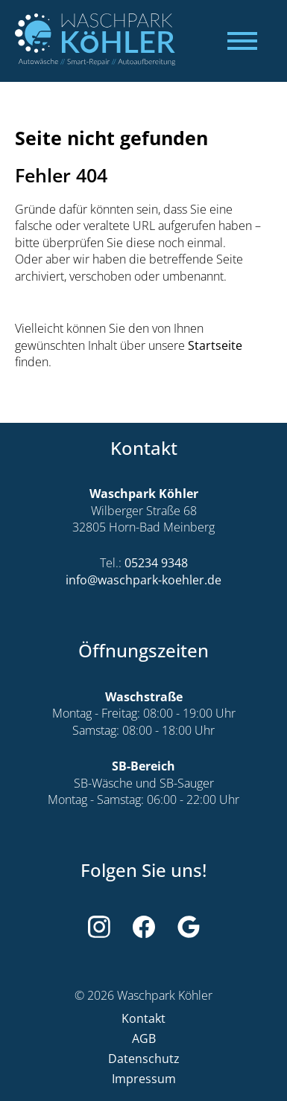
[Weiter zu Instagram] (99, 927)
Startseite (215, 346)
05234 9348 (156, 563)
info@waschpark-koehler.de (143, 580)
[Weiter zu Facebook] (144, 927)
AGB (144, 1039)
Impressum (144, 1079)
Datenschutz (144, 1059)
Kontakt (143, 1019)
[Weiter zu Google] (188, 927)
